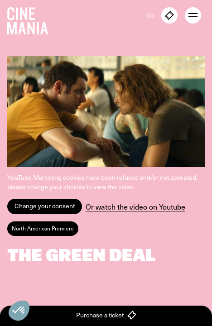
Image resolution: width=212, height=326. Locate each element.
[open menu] (193, 15)
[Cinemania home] (31, 19)
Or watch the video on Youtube (135, 206)
